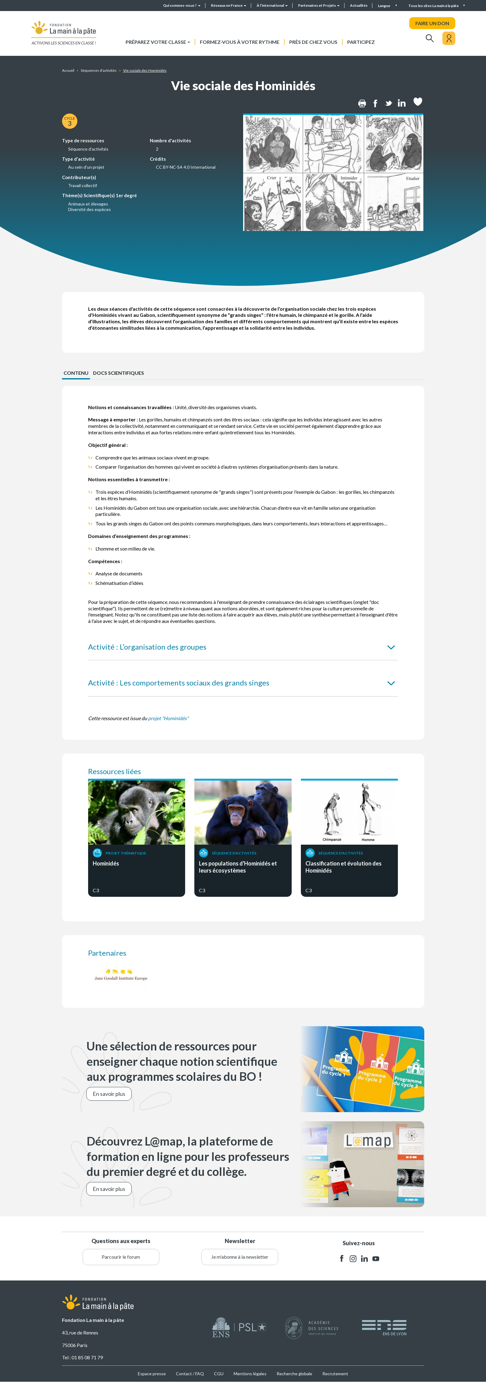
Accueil (68, 70)
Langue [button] (384, 5)
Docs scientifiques (118, 373)
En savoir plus (109, 1093)
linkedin (364, 1259)
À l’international (272, 5)
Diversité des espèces (89, 209)
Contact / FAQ (190, 1373)
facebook (341, 1259)
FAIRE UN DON (432, 23)
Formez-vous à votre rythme (239, 42)
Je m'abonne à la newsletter (239, 1257)
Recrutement (335, 1373)
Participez (361, 42)
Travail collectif (82, 185)
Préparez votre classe (158, 42)
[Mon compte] (448, 38)
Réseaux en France (228, 5)
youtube (375, 1259)
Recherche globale (294, 1373)
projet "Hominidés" (168, 718)
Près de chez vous (313, 42)
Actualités (358, 5)
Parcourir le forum (121, 1257)
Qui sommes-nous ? (181, 5)
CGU (219, 1373)
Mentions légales (250, 1373)
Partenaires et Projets (319, 5)
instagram (353, 1259)
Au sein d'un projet (86, 167)
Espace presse (152, 1373)
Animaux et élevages (88, 203)
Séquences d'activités (99, 70)
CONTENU (76, 373)
